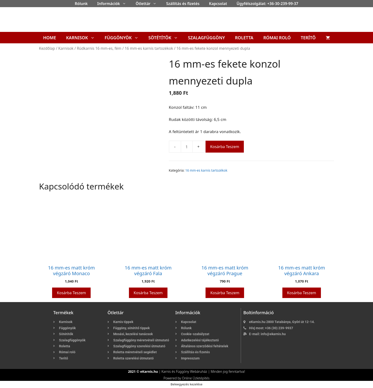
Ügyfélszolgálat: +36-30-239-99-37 (267, 3)
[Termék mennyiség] (187, 147)
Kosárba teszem (224, 146)
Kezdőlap (47, 48)
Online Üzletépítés (196, 378)
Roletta (244, 37)
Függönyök (124, 37)
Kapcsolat (218, 3)
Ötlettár (148, 3)
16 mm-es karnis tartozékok (149, 48)
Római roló (277, 37)
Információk (114, 3)
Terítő (308, 37)
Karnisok (83, 37)
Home (49, 37)
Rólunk (81, 3)
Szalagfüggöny (206, 37)
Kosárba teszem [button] (71, 292)
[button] (125, 3)
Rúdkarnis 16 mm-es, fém (99, 48)
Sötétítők (165, 37)
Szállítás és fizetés (182, 3)
